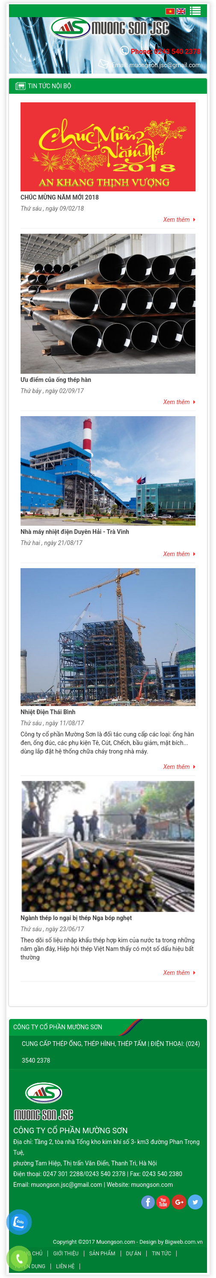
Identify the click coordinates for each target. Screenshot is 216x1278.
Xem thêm (179, 219)
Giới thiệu (65, 1254)
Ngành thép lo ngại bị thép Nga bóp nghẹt (76, 918)
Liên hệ (65, 1266)
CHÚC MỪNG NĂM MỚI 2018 (60, 197)
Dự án (134, 1254)
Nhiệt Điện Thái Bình (48, 712)
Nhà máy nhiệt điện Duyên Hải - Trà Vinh (75, 531)
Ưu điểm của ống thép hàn (56, 379)
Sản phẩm (102, 1254)
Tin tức (161, 1254)
